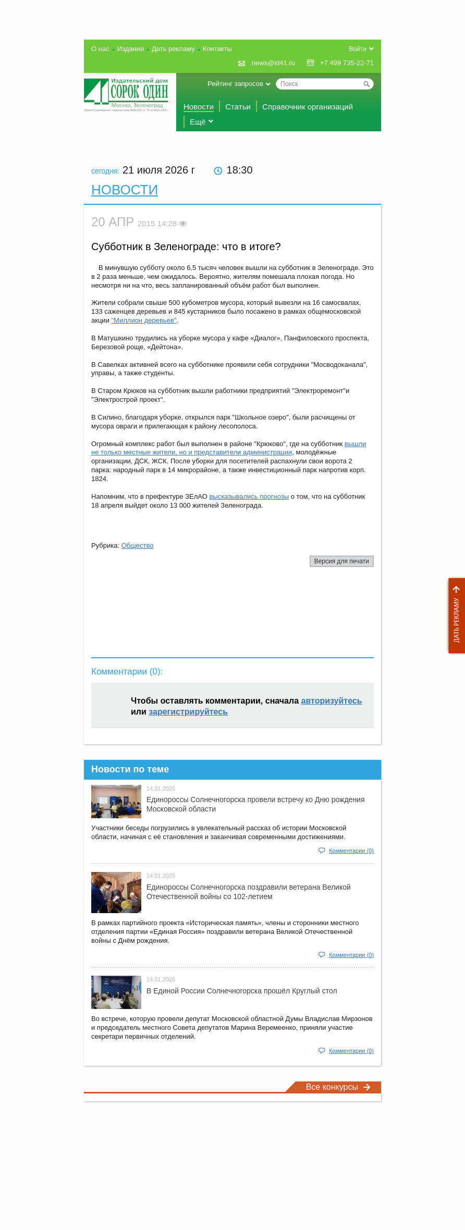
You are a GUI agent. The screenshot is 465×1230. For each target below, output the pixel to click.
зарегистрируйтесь (188, 711)
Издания (130, 49)
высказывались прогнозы (249, 496)
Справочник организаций (307, 106)
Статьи (238, 106)
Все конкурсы (338, 1087)
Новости (198, 106)
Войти (357, 49)
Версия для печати (341, 561)
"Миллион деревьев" (144, 320)
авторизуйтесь (331, 700)
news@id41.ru (273, 63)
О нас (100, 49)
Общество (137, 545)
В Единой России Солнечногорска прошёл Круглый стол (241, 991)
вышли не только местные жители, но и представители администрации (228, 448)
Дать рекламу (454, 616)
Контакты (217, 49)
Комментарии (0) (351, 850)
